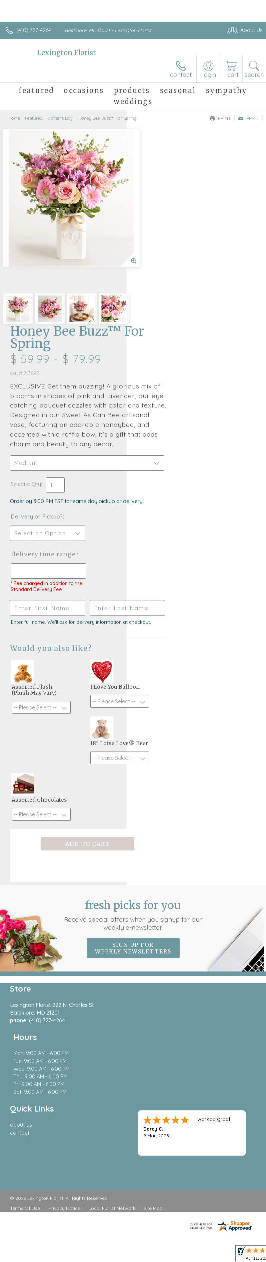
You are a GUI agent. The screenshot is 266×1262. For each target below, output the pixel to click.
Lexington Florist (66, 52)
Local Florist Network (112, 988)
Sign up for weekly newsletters (133, 759)
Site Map (153, 988)
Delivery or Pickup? (163, 346)
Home (14, 118)
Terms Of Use (25, 988)
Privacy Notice (64, 988)
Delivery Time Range (159, 390)
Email (248, 118)
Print (220, 118)
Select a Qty (152, 307)
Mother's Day (60, 118)
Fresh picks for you (133, 726)
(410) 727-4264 (33, 30)
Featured (33, 118)
